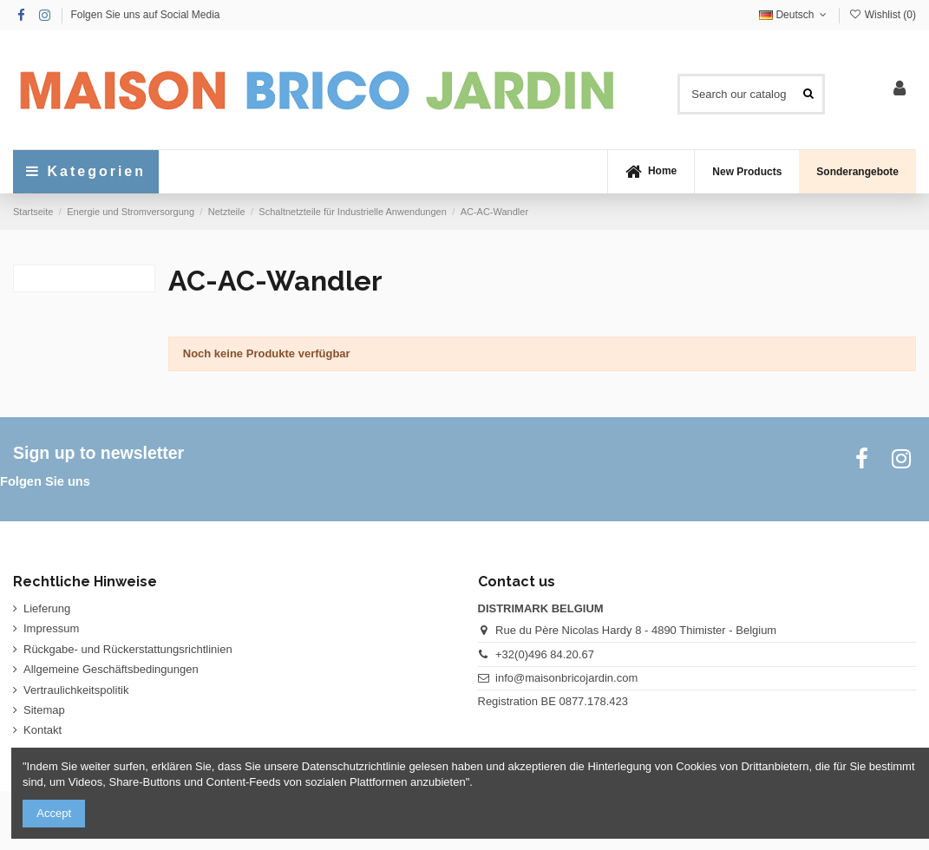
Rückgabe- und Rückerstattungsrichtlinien (127, 649)
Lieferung (46, 608)
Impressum (51, 628)
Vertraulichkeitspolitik (75, 689)
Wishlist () (882, 15)
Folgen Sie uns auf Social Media (144, 15)
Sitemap (44, 709)
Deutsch (794, 15)
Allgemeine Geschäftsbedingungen (111, 669)
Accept (53, 813)
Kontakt (42, 729)
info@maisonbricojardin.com (566, 677)
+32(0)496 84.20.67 (544, 654)
